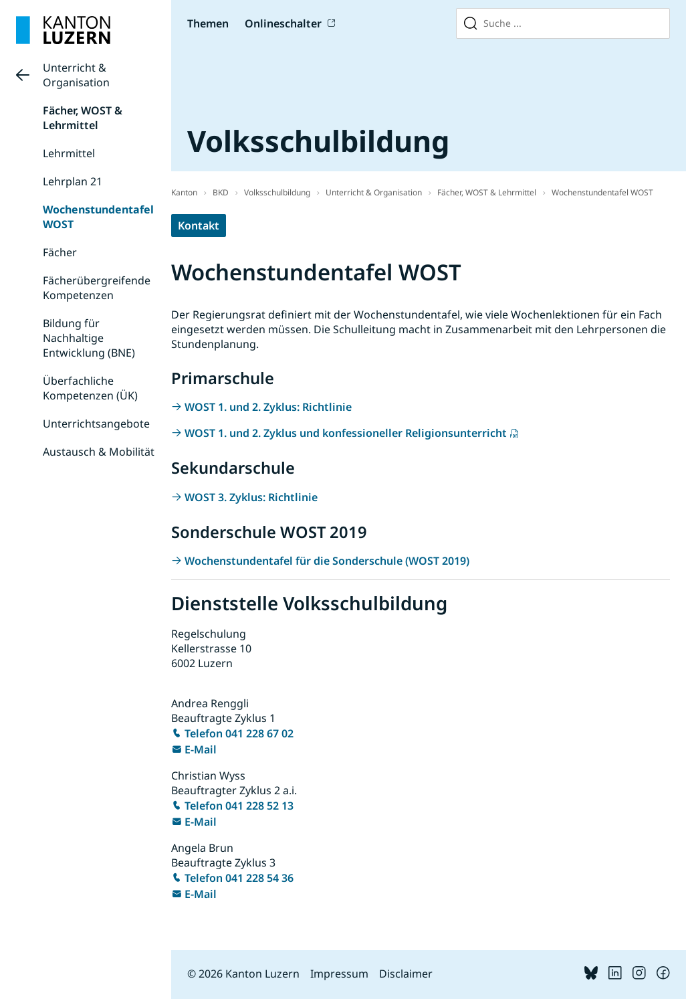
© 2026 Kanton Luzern (243, 973)
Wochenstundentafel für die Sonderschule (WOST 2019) (327, 560)
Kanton (184, 192)
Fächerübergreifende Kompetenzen (96, 287)
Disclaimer (406, 973)
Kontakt (198, 225)
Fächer (60, 252)
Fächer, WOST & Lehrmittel (82, 117)
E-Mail (201, 749)
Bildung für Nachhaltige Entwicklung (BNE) (89, 338)
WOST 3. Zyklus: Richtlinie (251, 497)
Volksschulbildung (277, 192)
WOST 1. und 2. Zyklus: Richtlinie (268, 406)
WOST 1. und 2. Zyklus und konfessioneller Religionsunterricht (346, 433)
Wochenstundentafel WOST (602, 192)
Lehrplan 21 (72, 181)
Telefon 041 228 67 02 (239, 733)
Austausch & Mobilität (98, 451)
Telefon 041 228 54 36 (239, 878)
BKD (221, 192)
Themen (208, 23)
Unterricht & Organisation (76, 75)
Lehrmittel (69, 153)
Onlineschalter (283, 23)
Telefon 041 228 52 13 (239, 805)
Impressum (339, 973)
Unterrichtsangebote (96, 423)
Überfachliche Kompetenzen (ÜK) (90, 388)
